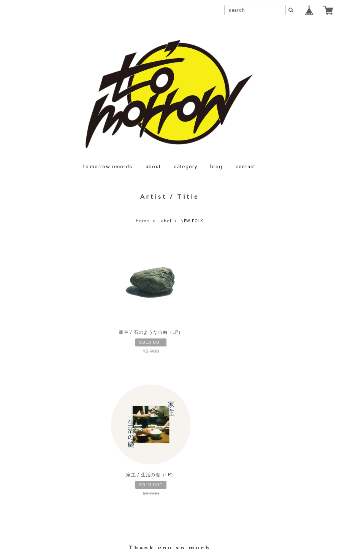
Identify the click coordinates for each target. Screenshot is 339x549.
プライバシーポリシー (127, 497)
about (153, 166)
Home (142, 221)
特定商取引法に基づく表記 (194, 497)
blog (216, 166)
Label (164, 221)
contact (246, 166)
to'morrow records (107, 166)
